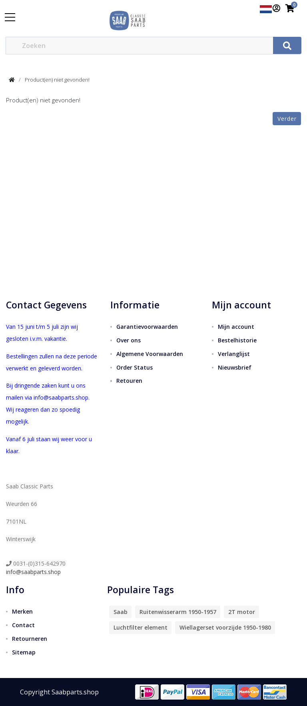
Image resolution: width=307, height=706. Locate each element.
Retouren (129, 380)
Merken (22, 611)
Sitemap (24, 652)
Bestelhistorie (237, 340)
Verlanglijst (234, 354)
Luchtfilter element (140, 627)
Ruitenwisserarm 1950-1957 (178, 612)
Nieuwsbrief (234, 367)
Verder (287, 118)
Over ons (128, 340)
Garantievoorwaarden (147, 326)
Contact (23, 625)
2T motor (241, 612)
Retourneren (29, 638)
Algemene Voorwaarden (149, 354)
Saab (121, 612)
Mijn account (236, 326)
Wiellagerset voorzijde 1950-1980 (225, 627)
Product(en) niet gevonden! (57, 79)
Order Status (134, 367)
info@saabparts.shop (33, 572)
